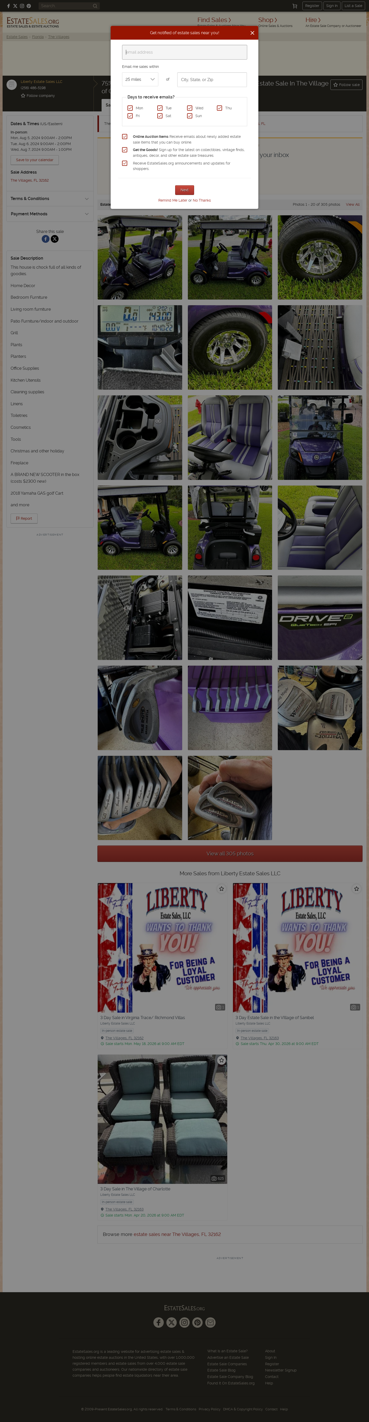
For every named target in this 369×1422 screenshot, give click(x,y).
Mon (139, 108)
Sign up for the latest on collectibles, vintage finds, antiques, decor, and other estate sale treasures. (189, 153)
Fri (138, 116)
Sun (198, 116)
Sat (168, 116)
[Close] (252, 33)
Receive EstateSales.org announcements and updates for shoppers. (181, 166)
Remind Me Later (172, 200)
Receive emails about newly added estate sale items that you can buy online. (187, 139)
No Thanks (202, 200)
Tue (169, 108)
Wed (199, 108)
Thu (228, 108)
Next (185, 190)
